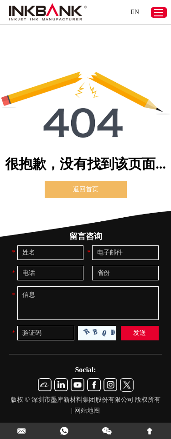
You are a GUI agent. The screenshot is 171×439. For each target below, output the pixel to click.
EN (134, 12)
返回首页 (85, 189)
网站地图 (87, 410)
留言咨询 (85, 236)
